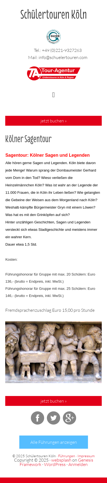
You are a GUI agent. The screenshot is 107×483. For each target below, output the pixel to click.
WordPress (55, 464)
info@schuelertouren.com (63, 57)
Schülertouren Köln (53, 12)
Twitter (53, 418)
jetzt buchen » (54, 120)
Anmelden (78, 464)
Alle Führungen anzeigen (53, 442)
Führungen (66, 456)
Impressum (86, 456)
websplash (61, 460)
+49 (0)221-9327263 (62, 50)
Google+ (69, 418)
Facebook (37, 418)
